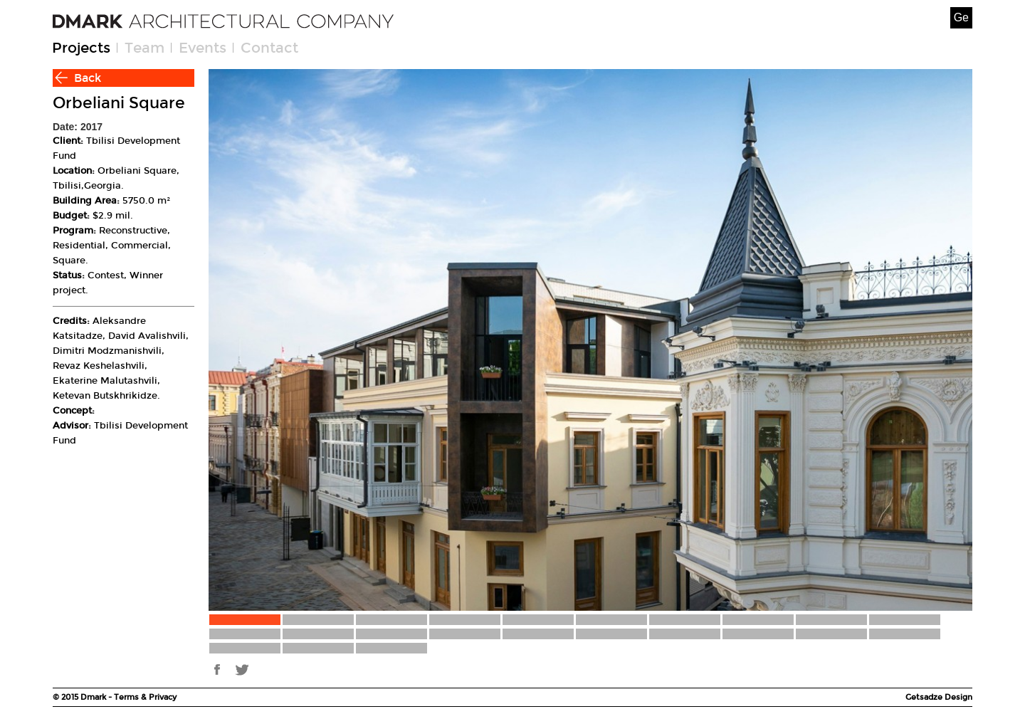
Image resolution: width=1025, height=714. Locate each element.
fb (217, 669)
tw (242, 669)
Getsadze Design (938, 697)
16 (611, 634)
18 (758, 634)
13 (391, 634)
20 (904, 634)
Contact (269, 47)
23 (391, 648)
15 (538, 634)
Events (202, 47)
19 (831, 634)
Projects (81, 47)
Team (144, 47)
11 (244, 634)
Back (87, 78)
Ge (961, 17)
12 (318, 634)
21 (244, 648)
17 (684, 634)
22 (318, 648)
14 (464, 634)
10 (904, 619)
